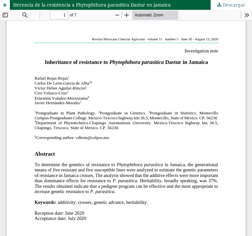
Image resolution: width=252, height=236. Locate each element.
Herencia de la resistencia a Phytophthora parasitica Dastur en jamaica (92, 5)
